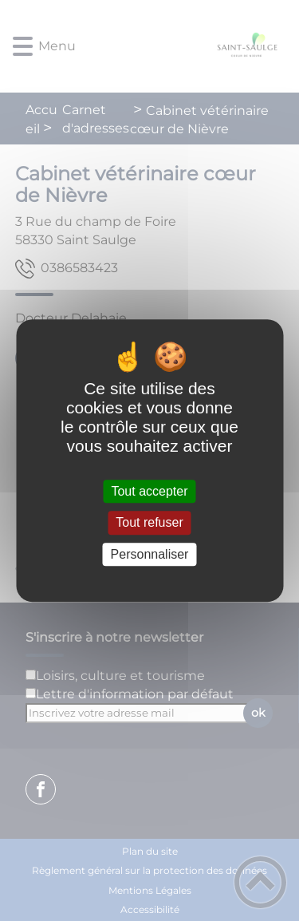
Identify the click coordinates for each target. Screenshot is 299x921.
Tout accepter (149, 491)
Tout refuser (149, 523)
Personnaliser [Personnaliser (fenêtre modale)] (150, 554)
